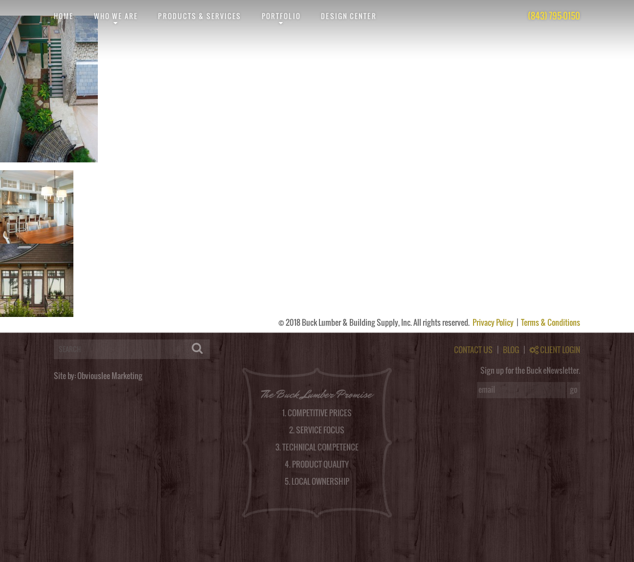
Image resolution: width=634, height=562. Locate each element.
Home (63, 16)
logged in (52, 329)
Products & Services (199, 16)
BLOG (511, 350)
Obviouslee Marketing (109, 376)
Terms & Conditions (550, 322)
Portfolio (281, 16)
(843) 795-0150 (554, 15)
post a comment (542, 166)
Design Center (348, 16)
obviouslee (46, 166)
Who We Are (116, 16)
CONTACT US (473, 350)
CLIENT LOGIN (554, 350)
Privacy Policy (494, 322)
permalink (222, 166)
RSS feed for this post (378, 166)
